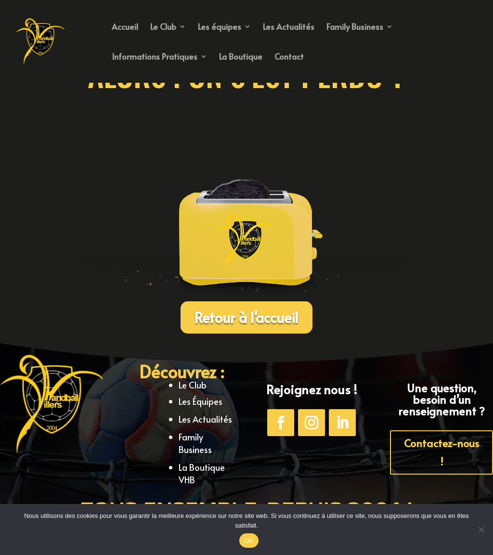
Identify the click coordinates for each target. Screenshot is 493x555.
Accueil (125, 27)
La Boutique (240, 57)
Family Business (354, 27)
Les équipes (219, 27)
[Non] (481, 529)
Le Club (163, 27)
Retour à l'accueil (246, 317)
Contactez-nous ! (441, 452)
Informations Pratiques (154, 57)
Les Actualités (288, 27)
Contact (289, 57)
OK (248, 540)
